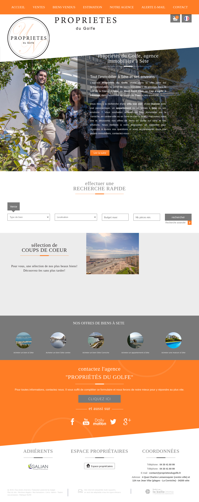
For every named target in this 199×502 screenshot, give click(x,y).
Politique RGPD (25, 495)
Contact (180, 7)
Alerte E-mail (153, 7)
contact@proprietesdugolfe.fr (165, 473)
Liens (48, 492)
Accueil (18, 7)
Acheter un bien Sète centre (58, 353)
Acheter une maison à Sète (173, 353)
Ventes (39, 7)
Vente (13, 206)
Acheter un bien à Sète (24, 353)
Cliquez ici (99, 399)
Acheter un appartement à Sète (135, 353)
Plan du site (12, 492)
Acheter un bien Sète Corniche (96, 353)
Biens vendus (64, 7)
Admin (53, 492)
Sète (125, 117)
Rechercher (178, 217)
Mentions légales (24, 492)
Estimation (92, 7)
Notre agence (122, 7)
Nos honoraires (38, 492)
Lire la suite (120, 166)
